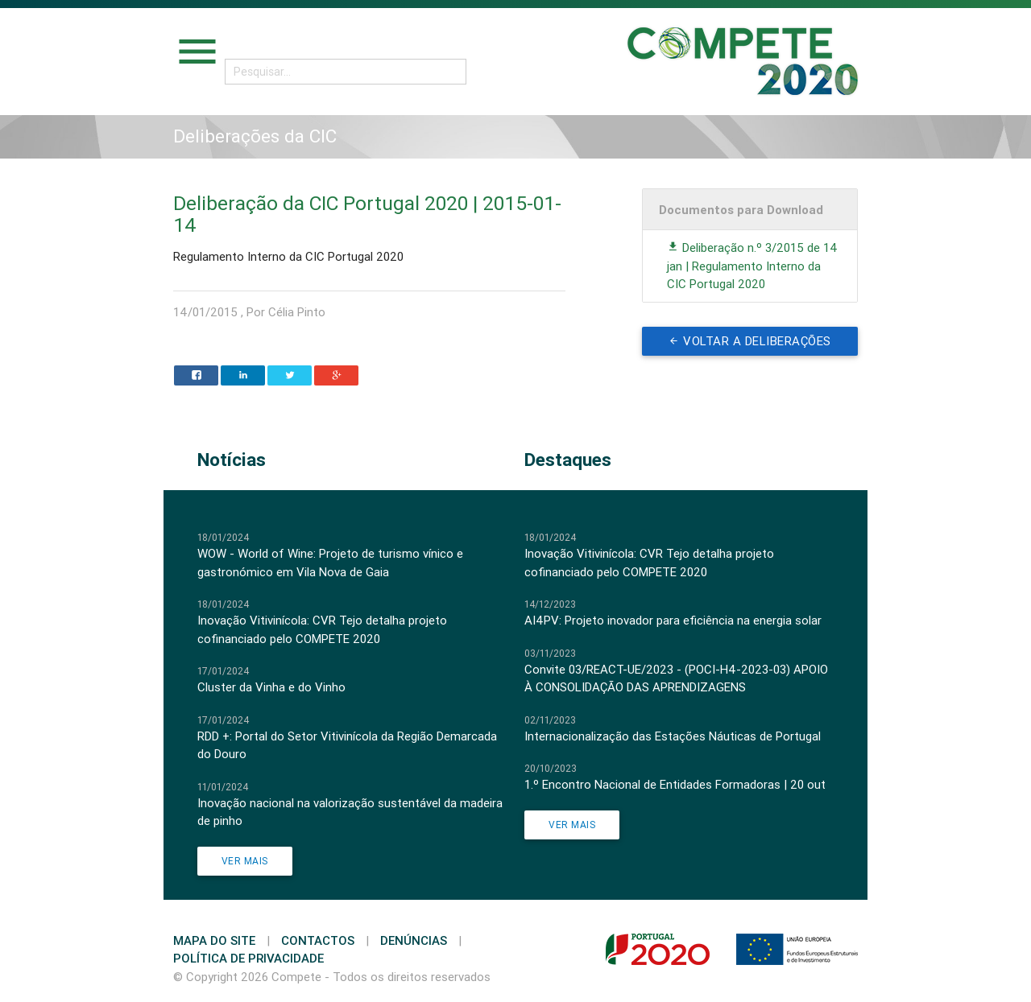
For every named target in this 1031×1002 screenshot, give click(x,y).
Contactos (317, 940)
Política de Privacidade (248, 958)
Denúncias (413, 940)
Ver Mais (245, 861)
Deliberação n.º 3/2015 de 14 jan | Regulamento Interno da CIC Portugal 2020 (752, 265)
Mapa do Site (214, 940)
